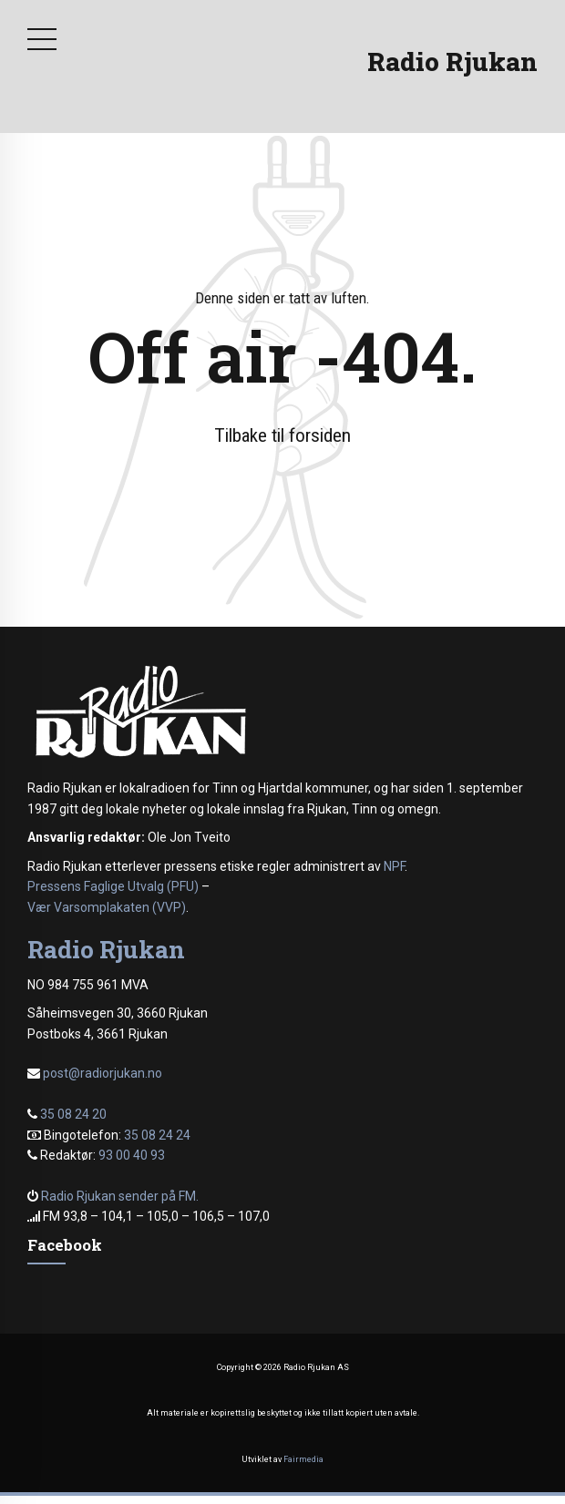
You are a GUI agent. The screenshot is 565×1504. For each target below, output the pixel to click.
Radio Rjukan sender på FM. (120, 1196)
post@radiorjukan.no (102, 1073)
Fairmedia (303, 1459)
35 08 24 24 (157, 1135)
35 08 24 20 (73, 1114)
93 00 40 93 (131, 1155)
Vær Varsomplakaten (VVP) (106, 907)
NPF (394, 866)
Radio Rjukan (452, 61)
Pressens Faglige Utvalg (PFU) (113, 886)
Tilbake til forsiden (282, 435)
